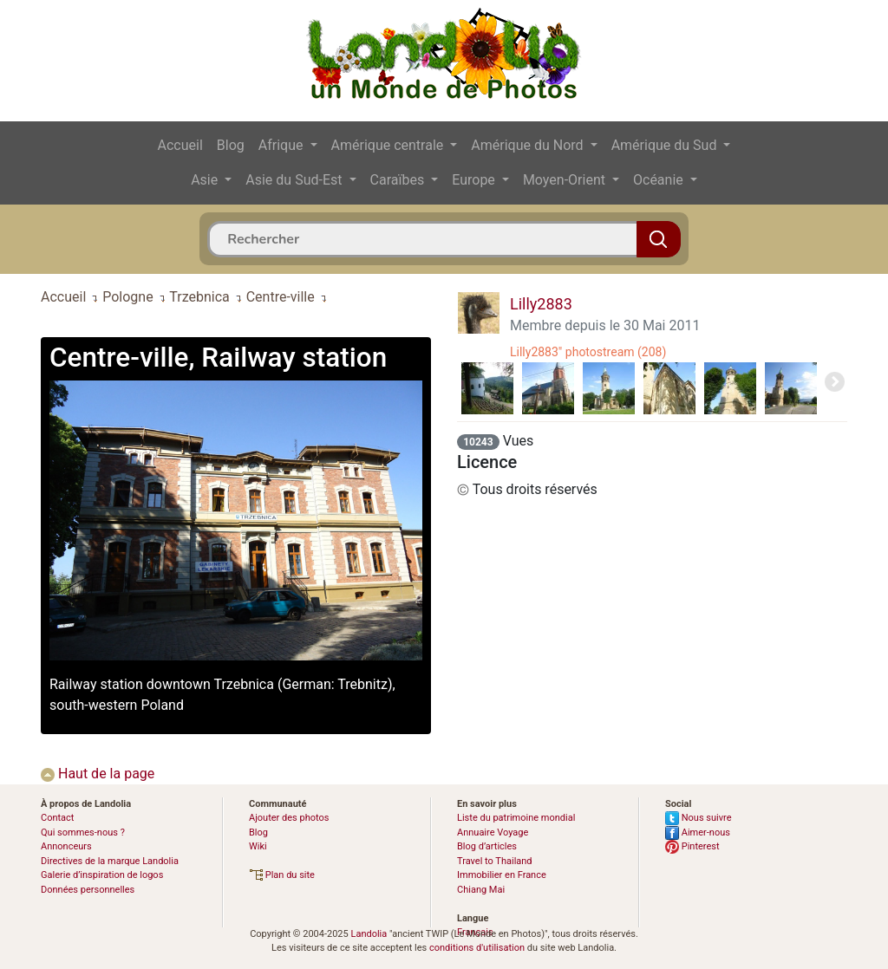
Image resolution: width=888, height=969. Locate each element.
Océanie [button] (660, 180)
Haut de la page (97, 773)
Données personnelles (87, 889)
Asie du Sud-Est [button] (295, 180)
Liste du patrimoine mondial (516, 817)
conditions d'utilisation (477, 947)
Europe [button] (475, 180)
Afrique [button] (282, 145)
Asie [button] (206, 180)
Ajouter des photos (289, 817)
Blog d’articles (487, 846)
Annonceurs (66, 846)
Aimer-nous (697, 832)
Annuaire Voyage (492, 832)
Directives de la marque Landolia (110, 861)
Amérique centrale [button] (389, 145)
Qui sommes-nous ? (83, 832)
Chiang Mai (481, 889)
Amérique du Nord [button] (528, 145)
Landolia (368, 934)
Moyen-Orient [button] (566, 180)
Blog (231, 145)
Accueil (180, 145)
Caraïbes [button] (399, 180)
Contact (57, 817)
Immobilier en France (501, 875)
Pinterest (692, 846)
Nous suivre (698, 817)
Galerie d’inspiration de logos (102, 875)
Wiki (258, 846)
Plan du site (282, 875)
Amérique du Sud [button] (666, 145)
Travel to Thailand (494, 861)
